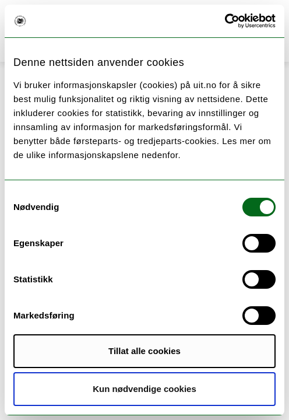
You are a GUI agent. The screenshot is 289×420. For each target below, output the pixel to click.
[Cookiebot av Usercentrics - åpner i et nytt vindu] (225, 21)
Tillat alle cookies (144, 351)
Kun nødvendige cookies (144, 389)
